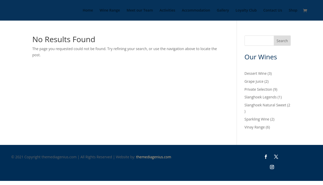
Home (88, 10)
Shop (293, 10)
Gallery (223, 10)
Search (282, 40)
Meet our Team (140, 10)
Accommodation (196, 10)
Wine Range (110, 10)
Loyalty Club (246, 10)
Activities (167, 10)
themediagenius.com (153, 156)
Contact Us (272, 10)
